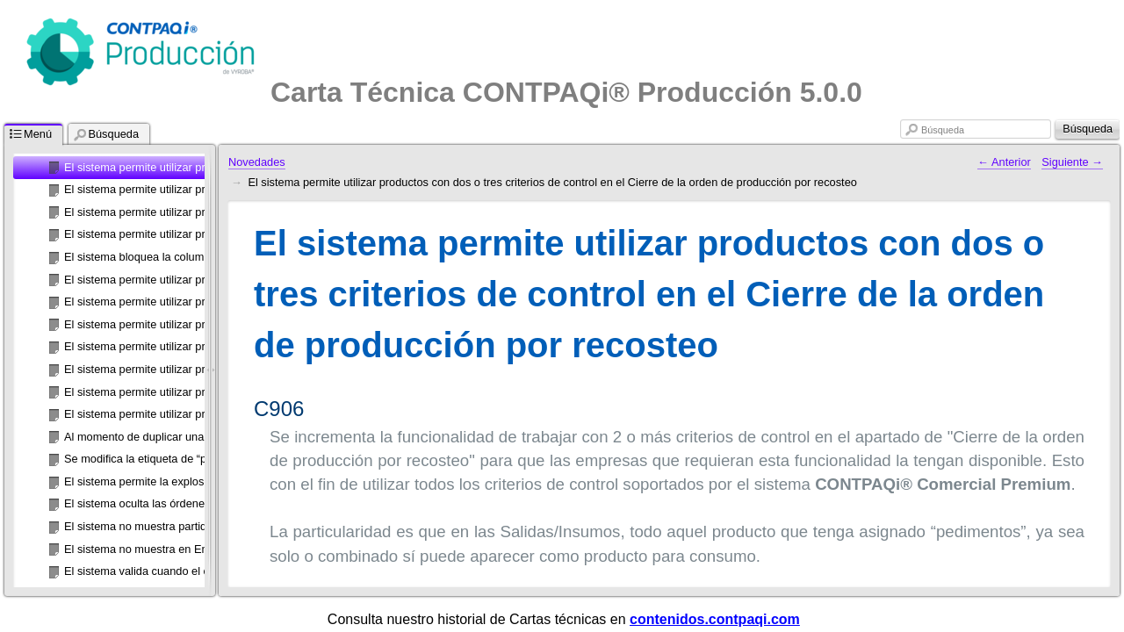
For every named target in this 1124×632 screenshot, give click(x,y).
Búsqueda (942, 130)
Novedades (256, 162)
